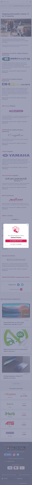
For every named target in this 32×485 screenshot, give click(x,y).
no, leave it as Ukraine (16, 57)
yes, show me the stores (16, 53)
